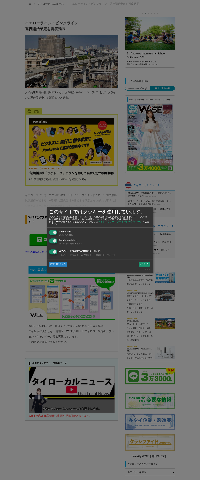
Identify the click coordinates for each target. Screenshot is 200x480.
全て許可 (144, 264)
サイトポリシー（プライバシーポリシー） (120, 221)
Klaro (147, 269)
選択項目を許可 (58, 264)
